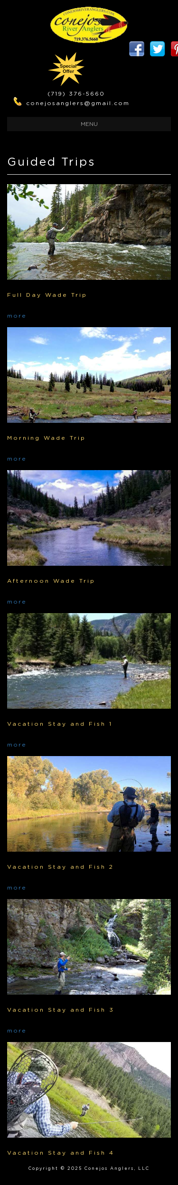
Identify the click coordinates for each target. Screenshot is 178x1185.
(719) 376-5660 (76, 94)
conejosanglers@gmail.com (78, 103)
